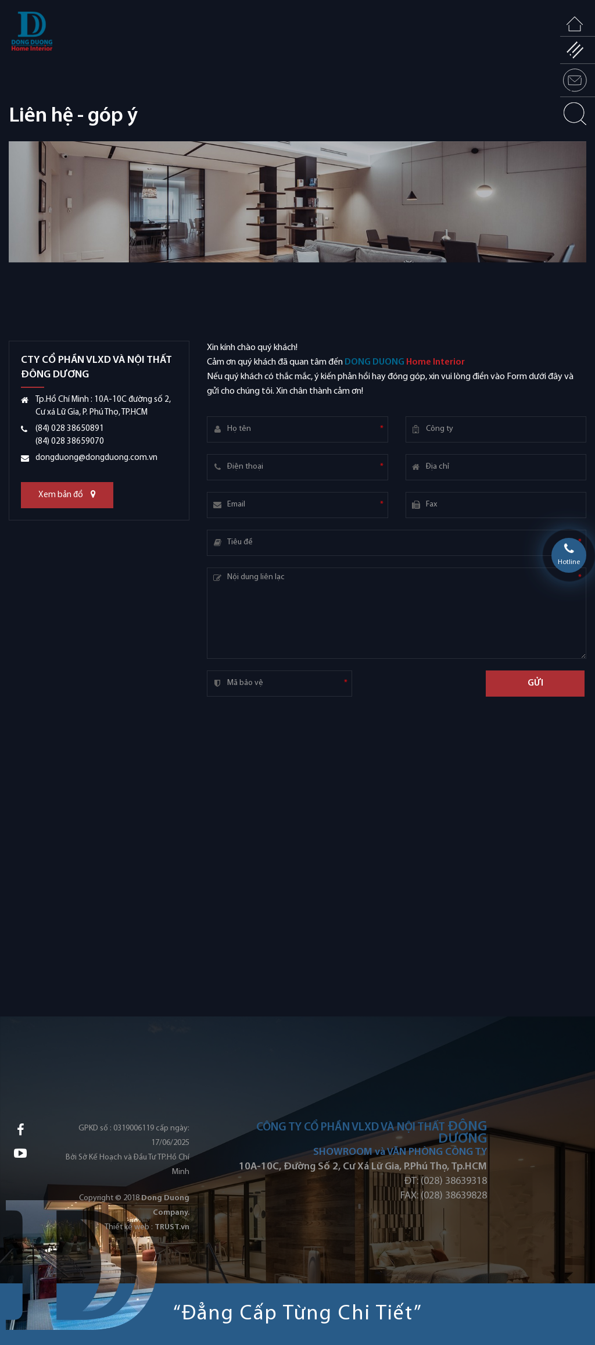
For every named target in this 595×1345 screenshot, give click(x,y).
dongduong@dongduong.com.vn (96, 458)
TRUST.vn (172, 1227)
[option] (297, 241)
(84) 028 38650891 (69, 428)
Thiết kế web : (129, 1227)
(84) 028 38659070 (69, 441)
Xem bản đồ (67, 495)
